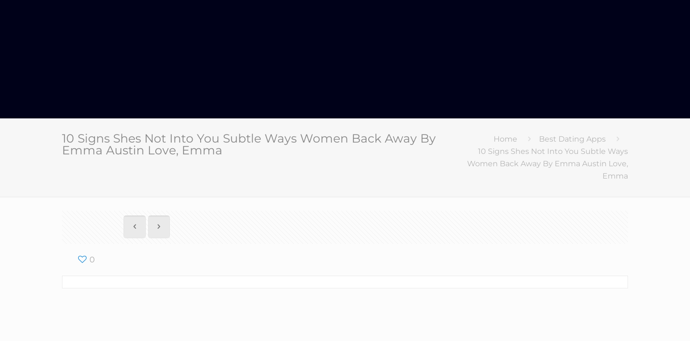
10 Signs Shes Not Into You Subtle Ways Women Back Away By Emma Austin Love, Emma (547, 163)
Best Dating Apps (572, 139)
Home (505, 139)
